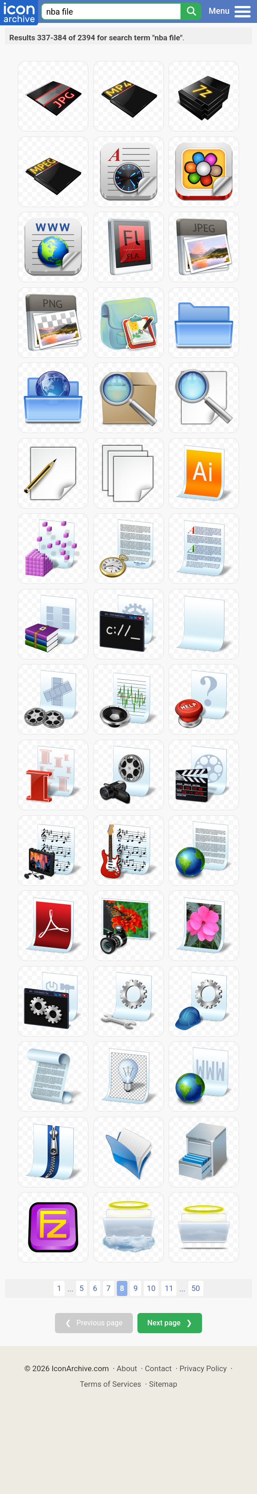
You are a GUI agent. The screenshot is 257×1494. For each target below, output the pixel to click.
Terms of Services (110, 1384)
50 (195, 1288)
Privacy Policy (203, 1368)
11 (168, 1288)
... (70, 1288)
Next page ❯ (170, 1322)
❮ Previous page (94, 1322)
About (127, 1368)
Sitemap (163, 1384)
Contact (158, 1368)
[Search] (191, 11)
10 (151, 1288)
